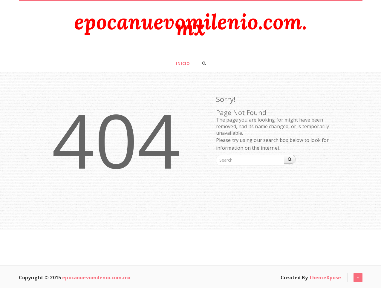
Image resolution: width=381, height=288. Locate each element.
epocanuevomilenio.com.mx (190, 24)
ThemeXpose (325, 277)
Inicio (183, 63)
